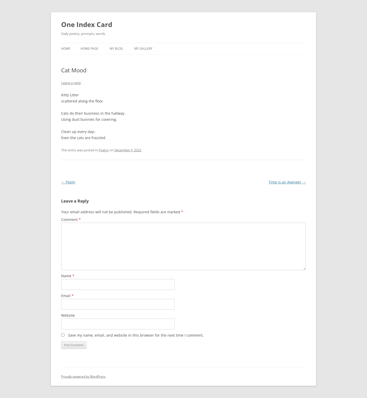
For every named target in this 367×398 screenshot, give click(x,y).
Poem (68, 182)
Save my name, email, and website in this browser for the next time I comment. (136, 335)
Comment (71, 219)
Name (67, 275)
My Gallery (143, 48)
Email (67, 295)
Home (65, 48)
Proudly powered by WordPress (83, 376)
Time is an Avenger (287, 182)
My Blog (116, 48)
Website (68, 315)
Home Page (89, 48)
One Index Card (86, 24)
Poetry (104, 150)
